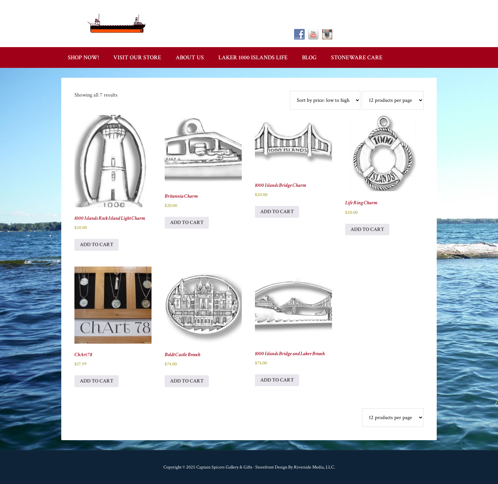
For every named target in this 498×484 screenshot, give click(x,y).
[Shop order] (325, 100)
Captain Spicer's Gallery (117, 23)
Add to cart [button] (96, 244)
